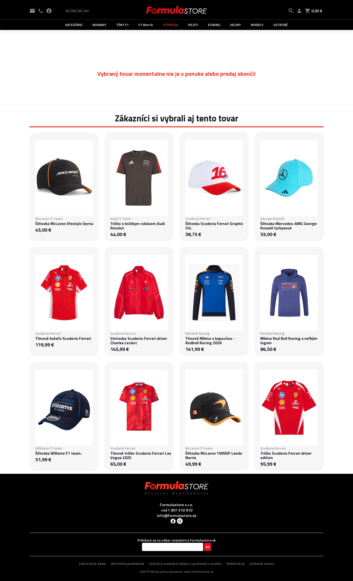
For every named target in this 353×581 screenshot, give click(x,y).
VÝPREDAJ (170, 24)
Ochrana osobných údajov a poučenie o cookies (185, 563)
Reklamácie (236, 563)
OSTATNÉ (280, 24)
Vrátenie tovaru (262, 563)
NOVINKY (99, 24)
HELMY (235, 24)
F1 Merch (146, 24)
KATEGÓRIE (74, 24)
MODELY (257, 24)
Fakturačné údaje (92, 563)
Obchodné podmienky (127, 563)
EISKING (214, 24)
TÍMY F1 (122, 24)
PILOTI (193, 24)
